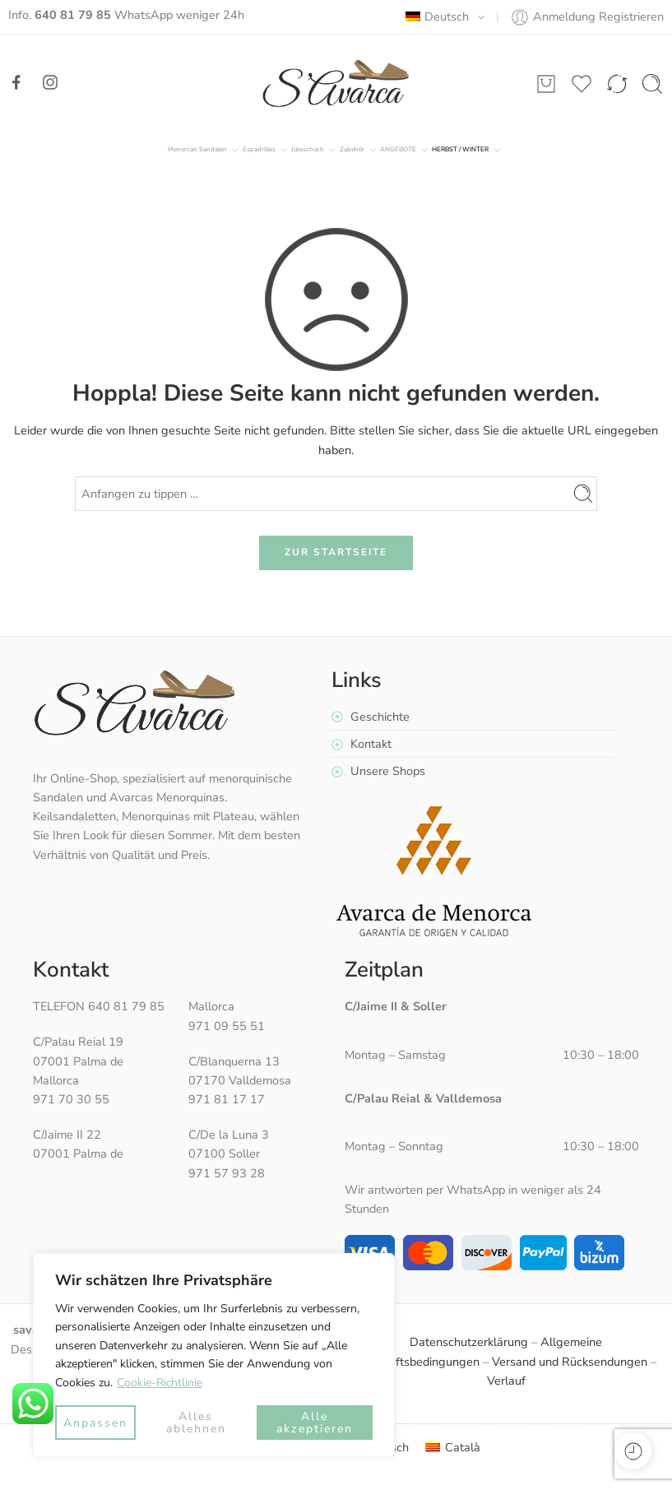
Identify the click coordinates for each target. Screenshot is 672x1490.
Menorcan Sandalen (197, 150)
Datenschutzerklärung (469, 1342)
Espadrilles (259, 150)
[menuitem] (453, 1448)
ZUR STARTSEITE (336, 552)
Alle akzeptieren (314, 1423)
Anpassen (95, 1423)
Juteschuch (307, 150)
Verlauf (506, 1380)
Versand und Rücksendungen (569, 1361)
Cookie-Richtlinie (159, 1382)
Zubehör (352, 150)
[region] (214, 1355)
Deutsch (437, 16)
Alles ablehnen (196, 1423)
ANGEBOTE (398, 150)
